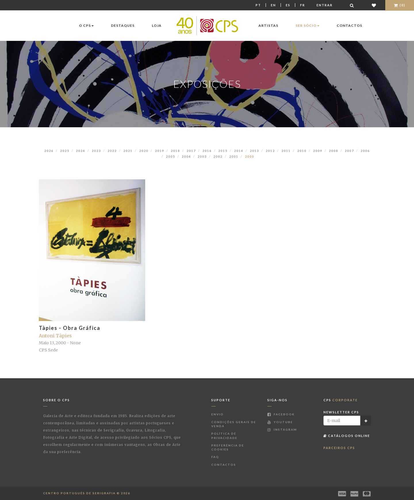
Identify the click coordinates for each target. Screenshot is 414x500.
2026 (48, 151)
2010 (301, 151)
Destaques (123, 25)
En (273, 5)
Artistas (268, 25)
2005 (170, 156)
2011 (286, 151)
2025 (64, 151)
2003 (202, 156)
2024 (80, 151)
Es (288, 5)
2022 (112, 151)
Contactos (349, 25)
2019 (159, 151)
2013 (254, 151)
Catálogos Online (346, 436)
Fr (302, 5)
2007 (349, 151)
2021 (128, 151)
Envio (217, 414)
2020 (143, 151)
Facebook (281, 414)
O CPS (86, 25)
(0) (399, 5)
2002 (218, 156)
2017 (191, 151)
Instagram (282, 429)
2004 (186, 156)
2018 (175, 151)
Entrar (325, 5)
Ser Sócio (307, 25)
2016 (207, 151)
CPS (340, 400)
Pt (258, 5)
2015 (222, 151)
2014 (238, 151)
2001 (233, 156)
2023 (96, 151)
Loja (157, 25)
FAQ (215, 457)
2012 (270, 151)
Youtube (280, 422)
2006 (365, 151)
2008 (333, 151)
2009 (317, 151)
